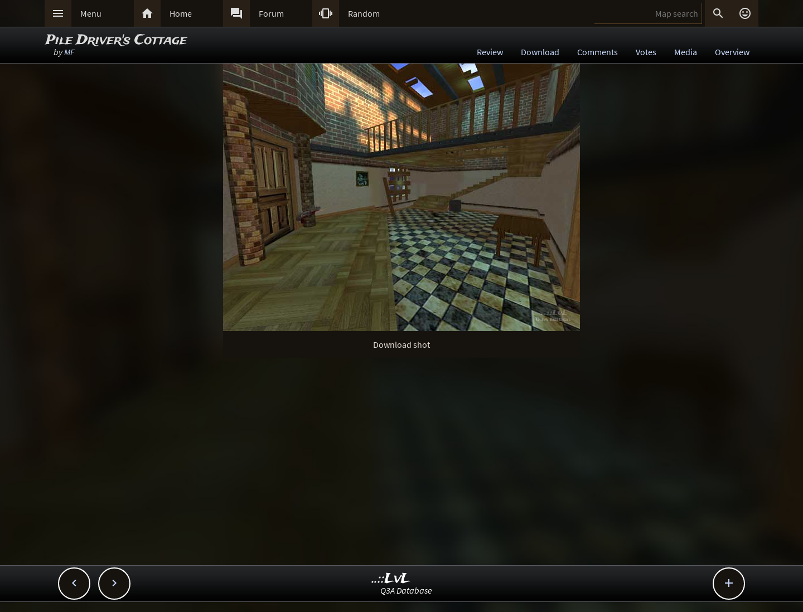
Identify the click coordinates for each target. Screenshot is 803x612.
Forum (271, 13)
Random (364, 13)
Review (490, 51)
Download (540, 51)
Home (181, 13)
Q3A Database (406, 590)
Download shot (401, 344)
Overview (732, 51)
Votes (646, 51)
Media (685, 51)
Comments (597, 51)
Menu (90, 13)
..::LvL (391, 579)
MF (69, 51)
